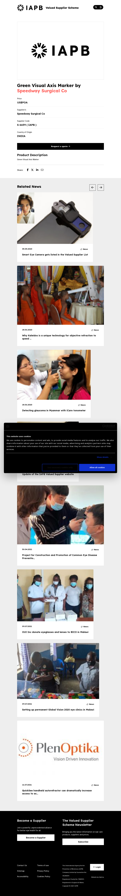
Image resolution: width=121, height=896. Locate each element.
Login (97, 867)
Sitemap (21, 871)
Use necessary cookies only (60, 467)
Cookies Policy (43, 876)
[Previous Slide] (92, 187)
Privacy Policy (43, 871)
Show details (103, 457)
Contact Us (22, 865)
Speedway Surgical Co (42, 90)
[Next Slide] (101, 187)
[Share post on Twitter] (33, 170)
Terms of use (43, 865)
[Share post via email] (43, 170)
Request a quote (60, 146)
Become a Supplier (36, 837)
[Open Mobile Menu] (101, 7)
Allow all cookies (97, 467)
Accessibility (22, 876)
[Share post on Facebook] (29, 170)
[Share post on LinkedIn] (38, 170)
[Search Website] (96, 7)
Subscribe (83, 842)
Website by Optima (97, 877)
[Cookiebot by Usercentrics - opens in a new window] (104, 426)
